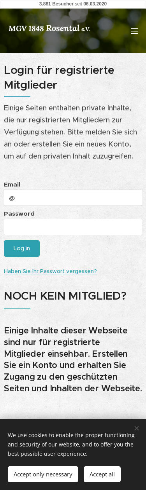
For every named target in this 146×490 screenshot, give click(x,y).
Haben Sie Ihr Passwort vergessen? (50, 271)
